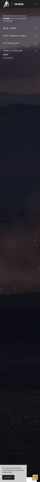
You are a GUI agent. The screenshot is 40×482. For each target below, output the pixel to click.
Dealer (5, 55)
